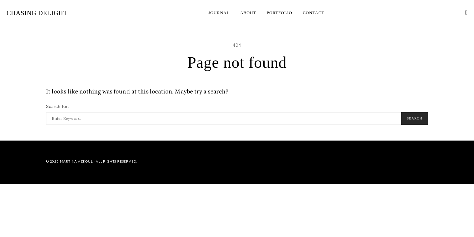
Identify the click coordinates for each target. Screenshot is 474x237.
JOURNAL (219, 13)
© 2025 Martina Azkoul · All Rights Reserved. (91, 161)
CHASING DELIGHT (37, 13)
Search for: (57, 106)
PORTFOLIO (279, 13)
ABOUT (248, 13)
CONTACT (314, 13)
